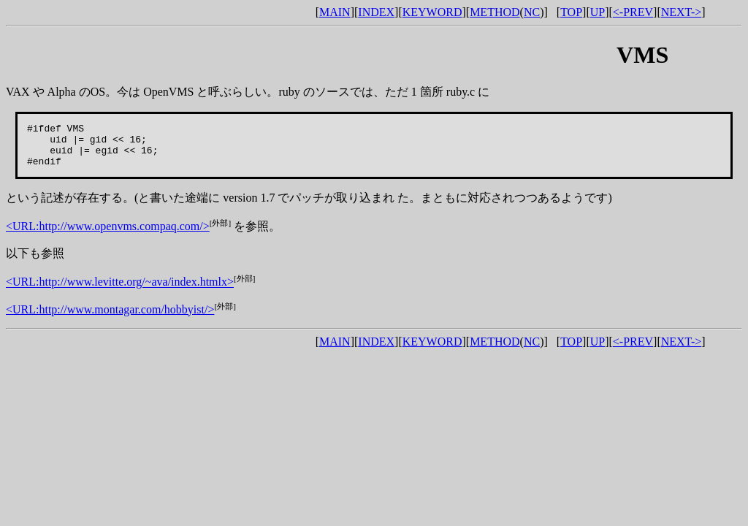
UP (597, 12)
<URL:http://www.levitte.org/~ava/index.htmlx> (120, 291)
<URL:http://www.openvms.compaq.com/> (108, 235)
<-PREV (633, 12)
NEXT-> (681, 12)
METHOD (494, 12)
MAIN (335, 12)
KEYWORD (432, 12)
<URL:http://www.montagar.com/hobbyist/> (110, 318)
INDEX (376, 12)
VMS (642, 55)
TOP (571, 12)
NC (532, 12)
